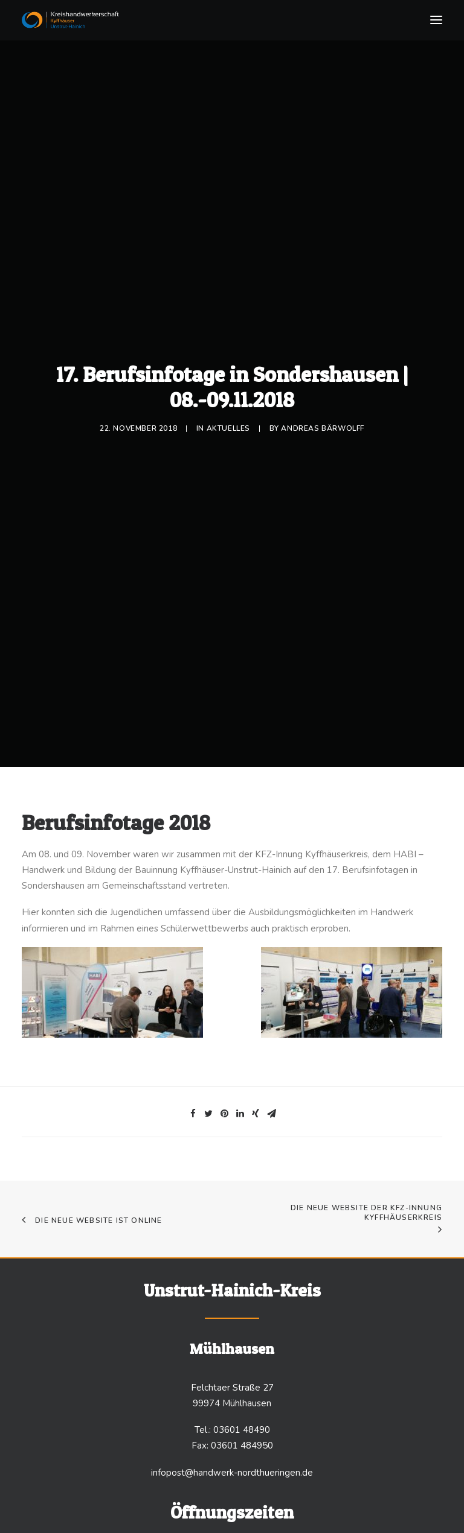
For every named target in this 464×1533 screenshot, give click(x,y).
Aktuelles (228, 424)
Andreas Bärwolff (322, 424)
